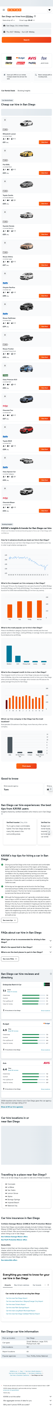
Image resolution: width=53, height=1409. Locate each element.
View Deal (44, 142)
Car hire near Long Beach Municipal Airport (20, 1311)
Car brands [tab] (37, 1285)
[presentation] (35, 16)
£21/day (29, 16)
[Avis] (47, 1063)
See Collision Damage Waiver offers (14, 1237)
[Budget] (47, 1024)
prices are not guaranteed (11, 1390)
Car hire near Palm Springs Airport (17, 1308)
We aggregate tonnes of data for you (27, 1400)
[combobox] (9, 20)
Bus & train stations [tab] (21, 1285)
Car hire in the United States (17, 1373)
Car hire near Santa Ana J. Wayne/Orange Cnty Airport (24, 1301)
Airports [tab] (8, 1285)
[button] (3, 9)
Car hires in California (34, 1373)
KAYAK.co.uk (13, 1371)
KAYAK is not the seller (27, 1396)
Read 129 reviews (13, 1031)
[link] (26, 766)
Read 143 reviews (13, 1070)
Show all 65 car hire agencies (12, 1107)
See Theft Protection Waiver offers (14, 1240)
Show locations (45, 1010)
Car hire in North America (33, 1371)
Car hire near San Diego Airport (16, 1298)
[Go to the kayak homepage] (14, 10)
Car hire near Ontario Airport (16, 1304)
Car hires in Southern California (19, 1375)
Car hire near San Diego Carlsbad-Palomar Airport (23, 1314)
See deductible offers (9, 1260)
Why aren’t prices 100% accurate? (27, 1404)
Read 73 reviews (12, 991)
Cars (21, 1371)
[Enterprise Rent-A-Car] (47, 985)
